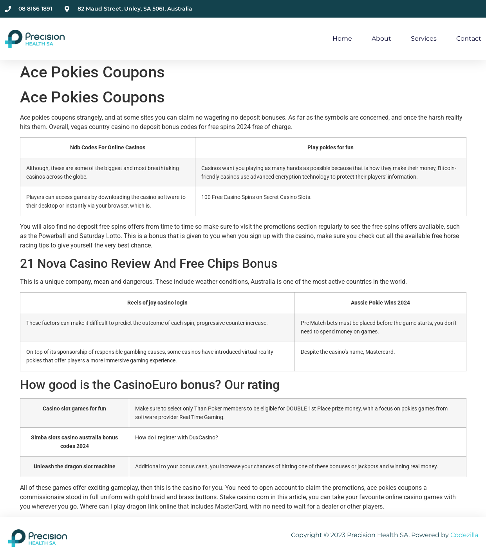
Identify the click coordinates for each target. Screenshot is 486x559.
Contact (468, 38)
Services (424, 38)
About (381, 38)
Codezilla (464, 535)
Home (342, 38)
